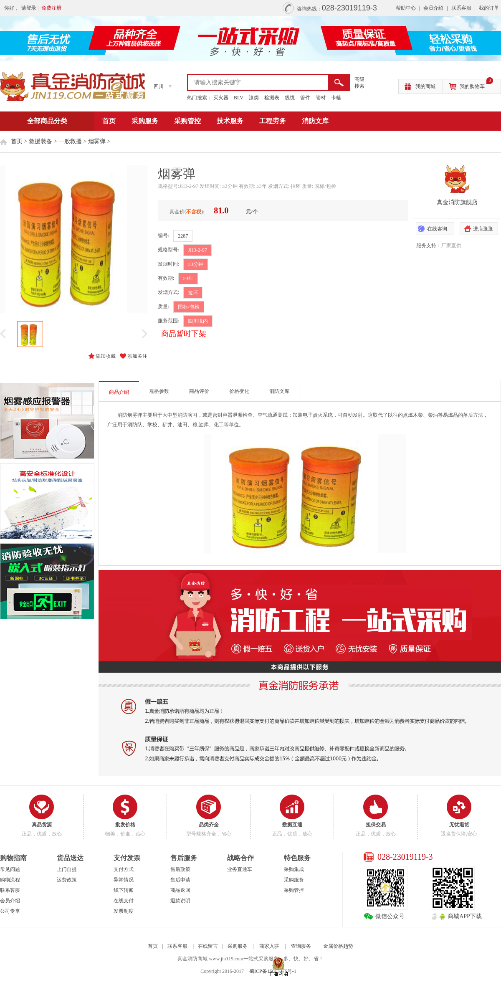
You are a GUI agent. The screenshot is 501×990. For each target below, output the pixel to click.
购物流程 (10, 880)
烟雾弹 (97, 141)
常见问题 (10, 869)
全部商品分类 (47, 120)
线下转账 (124, 890)
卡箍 (336, 98)
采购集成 (294, 869)
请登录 (28, 8)
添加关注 (137, 356)
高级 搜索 (359, 82)
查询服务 (301, 946)
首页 (109, 120)
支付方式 (124, 869)
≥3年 (188, 278)
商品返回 (180, 890)
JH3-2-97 (197, 250)
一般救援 (70, 141)
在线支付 (124, 901)
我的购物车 (476, 84)
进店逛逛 (483, 229)
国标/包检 (188, 307)
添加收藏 (106, 356)
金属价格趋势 (338, 946)
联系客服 (461, 8)
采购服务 (145, 120)
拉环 (193, 293)
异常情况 (124, 880)
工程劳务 (272, 120)
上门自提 (67, 869)
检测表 (271, 98)
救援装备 (40, 141)
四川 (159, 86)
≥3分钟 (195, 264)
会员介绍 (433, 8)
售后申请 (180, 880)
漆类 (254, 98)
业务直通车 (239, 869)
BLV (238, 98)
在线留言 (208, 946)
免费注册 (51, 8)
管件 (305, 98)
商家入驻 (269, 946)
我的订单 (489, 8)
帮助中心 (406, 8)
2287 (183, 236)
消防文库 (315, 120)
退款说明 (180, 901)
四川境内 (198, 321)
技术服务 (230, 120)
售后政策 (180, 869)
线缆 (290, 98)
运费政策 (67, 880)
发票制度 (124, 911)
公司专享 (10, 911)
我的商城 (425, 86)
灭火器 (220, 98)
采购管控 (187, 120)
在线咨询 (437, 229)
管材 (321, 98)
